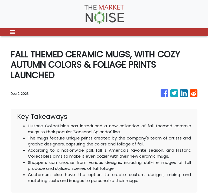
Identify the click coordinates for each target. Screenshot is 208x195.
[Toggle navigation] (12, 32)
